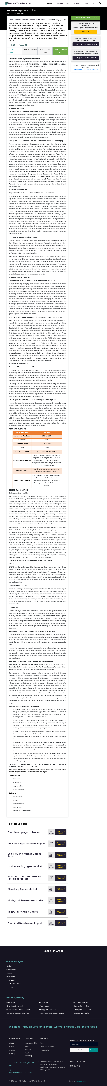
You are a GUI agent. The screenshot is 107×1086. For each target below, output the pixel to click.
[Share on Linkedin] (61, 20)
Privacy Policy (45, 1050)
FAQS (42, 1043)
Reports (50, 3)
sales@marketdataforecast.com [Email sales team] (86, 70)
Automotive (44, 1006)
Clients (77, 3)
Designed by (76, 1081)
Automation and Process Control (51, 1013)
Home (11, 20)
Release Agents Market (37, 20)
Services (60, 3)
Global (8, 966)
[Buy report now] (85, 32)
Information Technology (82, 1006)
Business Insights (31, 1043)
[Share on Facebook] (58, 20)
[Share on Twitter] (65, 20)
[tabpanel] (37, 435)
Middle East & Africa (13, 984)
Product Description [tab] (14, 51)
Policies (44, 1039)
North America (11, 970)
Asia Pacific (10, 977)
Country (9, 987)
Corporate (14, 1039)
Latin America (11, 980)
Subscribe (93, 1050)
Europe (9, 973)
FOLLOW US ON (77, 1061)
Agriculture (43, 1002)
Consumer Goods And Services (17, 1013)
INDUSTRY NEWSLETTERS (82, 1040)
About (68, 3)
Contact (86, 3)
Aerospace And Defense (82, 1010)
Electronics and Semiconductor (18, 1010)
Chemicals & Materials (14, 1006)
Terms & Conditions (47, 1047)
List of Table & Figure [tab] (45, 51)
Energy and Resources (47, 1010)
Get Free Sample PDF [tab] (60, 51)
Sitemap (12, 1054)
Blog (94, 3)
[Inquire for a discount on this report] (86, 58)
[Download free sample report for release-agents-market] (85, 18)
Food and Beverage (21, 20)
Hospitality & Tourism (81, 1013)
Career (11, 1047)
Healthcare (10, 1002)
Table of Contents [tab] (30, 49)
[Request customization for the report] (86, 44)
